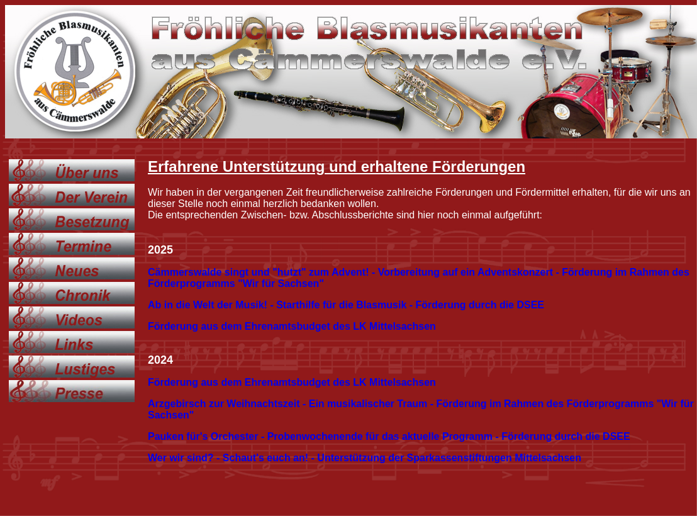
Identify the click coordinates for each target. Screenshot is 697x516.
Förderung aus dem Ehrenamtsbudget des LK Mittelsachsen (292, 326)
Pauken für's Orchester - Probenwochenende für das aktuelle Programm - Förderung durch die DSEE (389, 436)
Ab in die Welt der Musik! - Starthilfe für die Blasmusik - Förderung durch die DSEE (346, 305)
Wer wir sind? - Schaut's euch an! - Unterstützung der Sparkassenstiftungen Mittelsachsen (364, 457)
